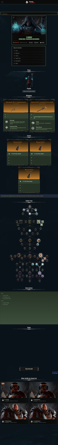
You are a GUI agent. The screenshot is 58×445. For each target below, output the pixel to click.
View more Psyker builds (29, 91)
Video (17, 63)
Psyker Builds (4, 13)
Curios (17, 56)
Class (17, 50)
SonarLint (17, 42)
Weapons (18, 53)
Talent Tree (18, 58)
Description (18, 61)
